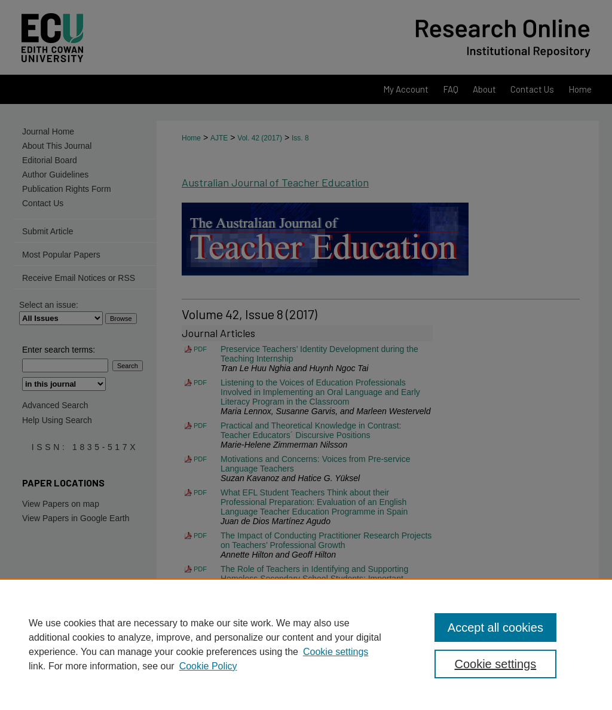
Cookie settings (335, 652)
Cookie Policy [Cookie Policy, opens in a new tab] (208, 666)
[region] (306, 644)
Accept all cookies (495, 627)
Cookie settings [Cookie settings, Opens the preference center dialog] (495, 664)
